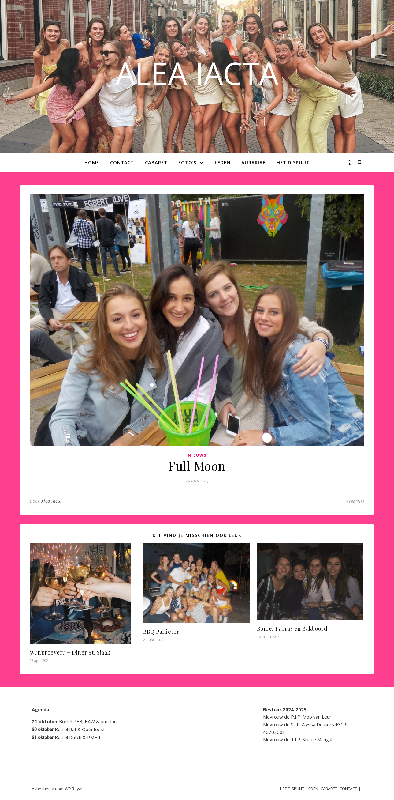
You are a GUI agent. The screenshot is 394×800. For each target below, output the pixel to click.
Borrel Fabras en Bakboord (292, 628)
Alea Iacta (51, 501)
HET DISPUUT (293, 162)
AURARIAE (253, 162)
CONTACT (122, 162)
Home (91, 162)
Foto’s (187, 162)
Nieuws (197, 455)
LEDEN (222, 162)
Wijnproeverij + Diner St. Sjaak (70, 652)
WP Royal (73, 788)
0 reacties (354, 501)
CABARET (156, 162)
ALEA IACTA (197, 73)
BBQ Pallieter (161, 631)
